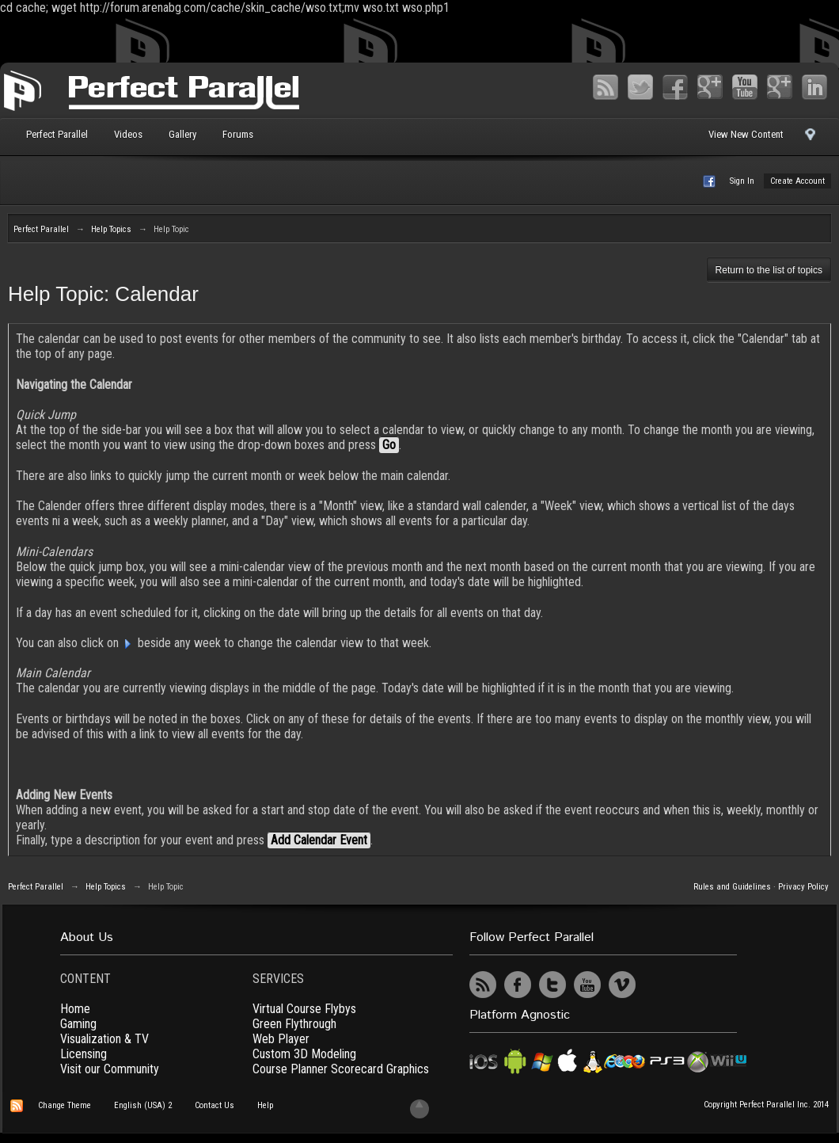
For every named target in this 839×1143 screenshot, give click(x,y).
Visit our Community (109, 1068)
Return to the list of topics (769, 270)
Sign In (742, 181)
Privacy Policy (803, 887)
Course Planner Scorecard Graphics (340, 1068)
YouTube (744, 87)
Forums (237, 134)
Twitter (640, 87)
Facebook (675, 87)
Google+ (710, 87)
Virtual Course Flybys (304, 1008)
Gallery (182, 134)
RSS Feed (605, 87)
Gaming (78, 1023)
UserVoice (656, 984)
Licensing (83, 1053)
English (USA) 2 (143, 1105)
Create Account (797, 181)
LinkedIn (814, 87)
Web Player (280, 1038)
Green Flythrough (294, 1023)
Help (265, 1105)
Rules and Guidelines (732, 887)
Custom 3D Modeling (304, 1053)
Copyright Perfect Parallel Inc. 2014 (766, 1104)
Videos (128, 134)
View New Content (746, 134)
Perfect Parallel (57, 134)
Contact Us (214, 1105)
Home (75, 1008)
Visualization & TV (104, 1038)
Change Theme (64, 1105)
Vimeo (779, 87)
